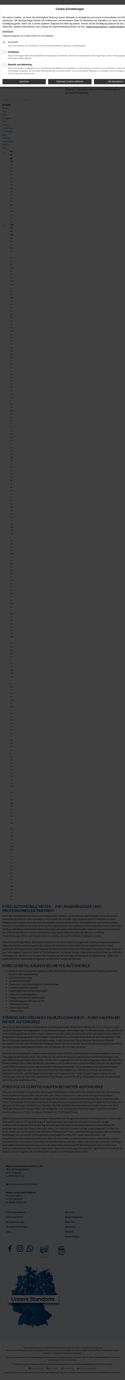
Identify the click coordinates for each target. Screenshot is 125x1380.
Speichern (24, 81)
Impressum (7, 31)
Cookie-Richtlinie (116, 26)
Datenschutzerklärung (96, 26)
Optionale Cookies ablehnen (70, 81)
